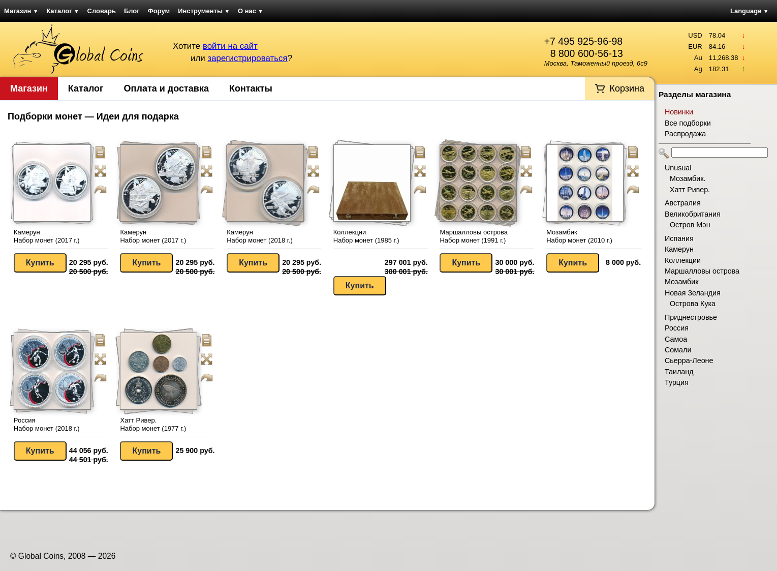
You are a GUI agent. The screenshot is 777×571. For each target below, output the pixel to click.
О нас (250, 11)
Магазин (21, 11)
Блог (132, 11)
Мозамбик (681, 282)
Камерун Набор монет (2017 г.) (47, 236)
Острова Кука (693, 303)
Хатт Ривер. (690, 190)
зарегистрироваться (247, 58)
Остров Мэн (690, 225)
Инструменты (204, 11)
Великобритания (693, 214)
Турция (677, 382)
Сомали (678, 350)
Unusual (678, 168)
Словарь (101, 11)
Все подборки (688, 123)
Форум (159, 11)
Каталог (62, 11)
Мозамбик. (687, 178)
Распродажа (685, 134)
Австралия (683, 203)
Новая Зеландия (693, 293)
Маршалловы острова (702, 271)
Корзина (626, 88)
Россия (677, 328)
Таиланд (679, 372)
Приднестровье (691, 317)
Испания (679, 238)
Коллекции (683, 260)
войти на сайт (230, 46)
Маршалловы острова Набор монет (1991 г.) (474, 236)
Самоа (676, 339)
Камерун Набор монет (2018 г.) (260, 236)
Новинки (679, 112)
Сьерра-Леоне (689, 360)
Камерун (679, 249)
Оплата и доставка (166, 88)
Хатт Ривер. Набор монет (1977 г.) (153, 424)
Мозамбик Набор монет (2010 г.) (579, 236)
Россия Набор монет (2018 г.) (47, 424)
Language (749, 11)
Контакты (250, 88)
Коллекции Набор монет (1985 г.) (366, 236)
